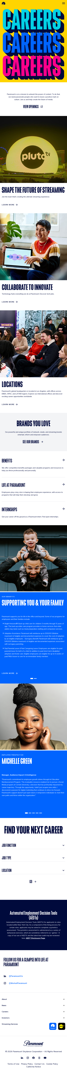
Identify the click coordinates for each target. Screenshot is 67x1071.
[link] (33, 106)
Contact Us (39, 1064)
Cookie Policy (52, 1064)
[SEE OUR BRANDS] (33, 442)
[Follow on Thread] (39, 1057)
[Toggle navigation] (63, 3)
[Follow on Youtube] (45, 1057)
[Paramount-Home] (3, 3)
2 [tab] (35, 678)
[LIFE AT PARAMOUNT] (33, 485)
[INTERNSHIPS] (33, 509)
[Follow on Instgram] (27, 1057)
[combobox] (33, 845)
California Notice (33, 1066)
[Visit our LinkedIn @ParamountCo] (13, 976)
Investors (5, 1018)
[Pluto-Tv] (61, 1026)
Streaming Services (10, 1024)
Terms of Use (13, 1064)
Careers (5, 1012)
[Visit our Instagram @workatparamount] (15, 983)
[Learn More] (10, 404)
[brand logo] (33, 1044)
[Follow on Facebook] (33, 1057)
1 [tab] (31, 678)
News (4, 1005)
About (4, 999)
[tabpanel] (33, 638)
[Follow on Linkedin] (22, 1057)
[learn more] (10, 673)
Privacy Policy (27, 1064)
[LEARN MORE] (10, 204)
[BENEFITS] (33, 460)
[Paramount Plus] (52, 1026)
